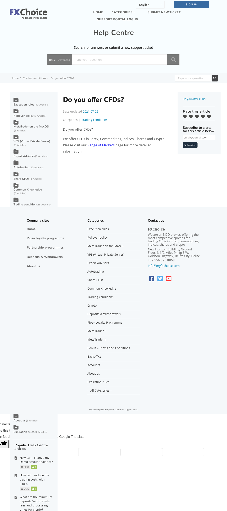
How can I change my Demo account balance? (36, 460)
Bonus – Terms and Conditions (108, 348)
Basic (52, 60)
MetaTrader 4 (96, 339)
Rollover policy (23, 116)
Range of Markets (101, 145)
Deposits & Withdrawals (45, 257)
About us (19, 420)
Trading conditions (34, 78)
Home (98, 12)
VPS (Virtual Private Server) (31, 141)
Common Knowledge (27, 190)
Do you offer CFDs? (194, 99)
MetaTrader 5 (96, 331)
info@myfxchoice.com (164, 265)
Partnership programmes (45, 247)
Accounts (93, 365)
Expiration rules (23, 432)
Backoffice (94, 356)
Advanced (64, 60)
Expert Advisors (24, 156)
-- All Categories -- (99, 390)
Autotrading (21, 167)
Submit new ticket (164, 12)
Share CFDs (21, 179)
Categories (122, 12)
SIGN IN (192, 4)
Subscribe (190, 145)
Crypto (92, 305)
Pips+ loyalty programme (45, 238)
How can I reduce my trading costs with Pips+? (34, 479)
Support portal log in (117, 19)
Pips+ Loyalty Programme (104, 322)
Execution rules (23, 105)
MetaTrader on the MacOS (31, 127)
